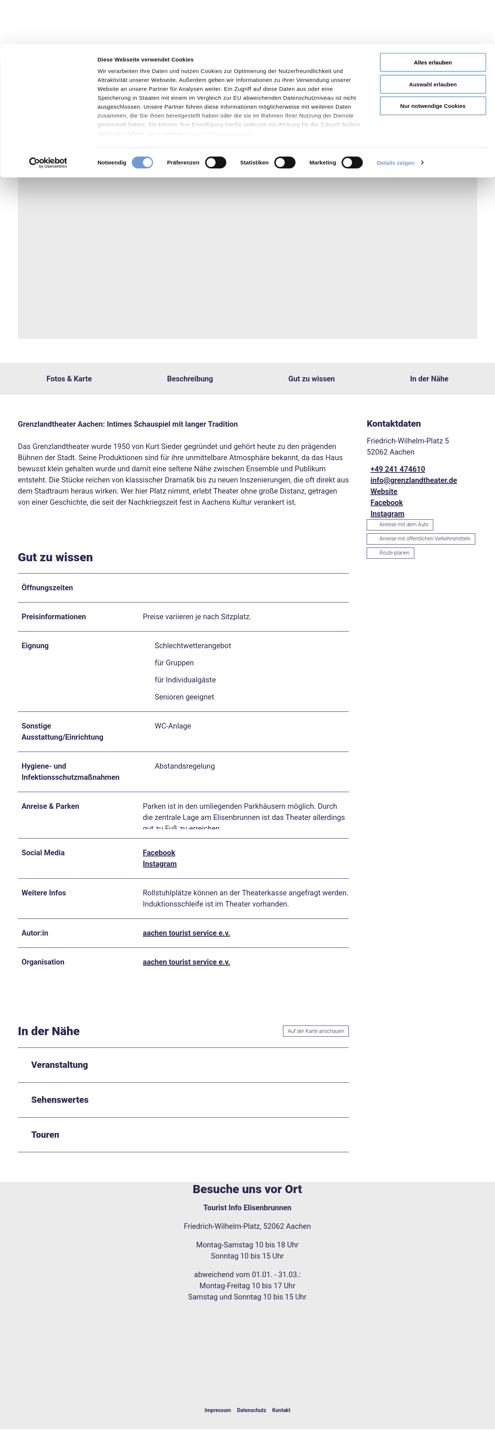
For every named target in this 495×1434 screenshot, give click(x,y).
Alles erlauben (433, 18)
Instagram (160, 868)
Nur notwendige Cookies (433, 62)
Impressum (218, 1415)
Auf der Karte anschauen (316, 1036)
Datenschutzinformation (219, 89)
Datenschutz (251, 1415)
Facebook (159, 857)
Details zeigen (395, 119)
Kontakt (281, 1415)
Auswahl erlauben (433, 40)
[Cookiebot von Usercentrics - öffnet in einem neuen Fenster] (48, 119)
